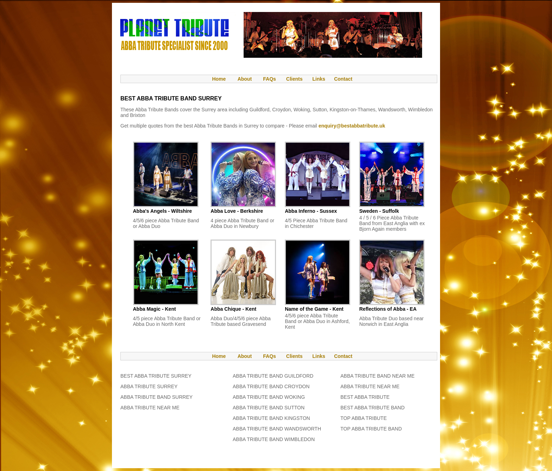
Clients (294, 79)
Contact (343, 79)
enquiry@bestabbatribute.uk (352, 126)
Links (318, 79)
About (245, 79)
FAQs (269, 79)
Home (215, 79)
